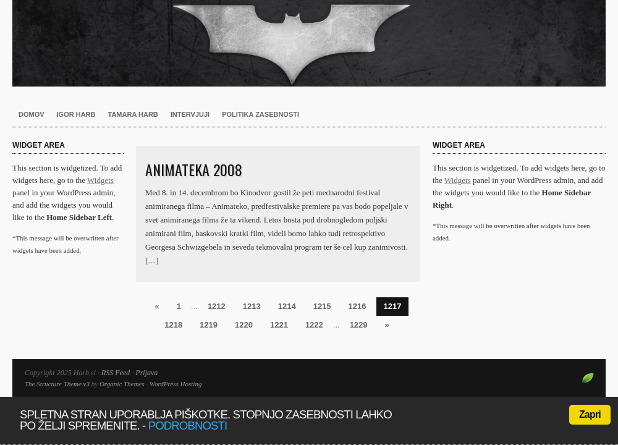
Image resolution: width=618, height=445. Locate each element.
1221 (279, 324)
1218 (173, 324)
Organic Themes (122, 384)
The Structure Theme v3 (57, 384)
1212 (217, 306)
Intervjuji (190, 114)
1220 (244, 324)
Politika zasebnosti (260, 114)
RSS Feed (115, 372)
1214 (287, 306)
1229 (359, 324)
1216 (357, 306)
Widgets (100, 180)
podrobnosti (187, 425)
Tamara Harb (133, 114)
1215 (322, 306)
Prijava (146, 372)
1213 (252, 306)
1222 (314, 324)
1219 (209, 324)
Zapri (590, 414)
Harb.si (309, 43)
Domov (31, 114)
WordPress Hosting (176, 384)
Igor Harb (76, 114)
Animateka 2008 (193, 169)
